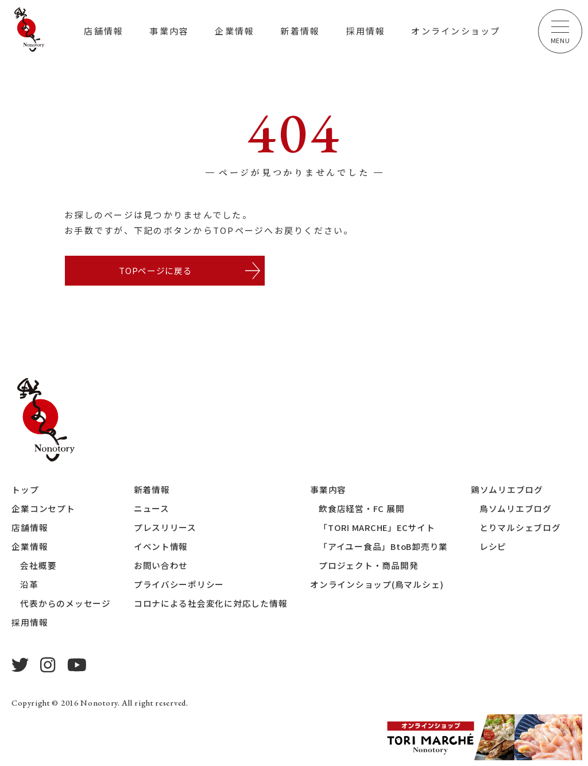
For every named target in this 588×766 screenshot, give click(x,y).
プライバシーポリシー (179, 585)
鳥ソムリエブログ (518, 509)
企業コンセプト (43, 509)
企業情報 (234, 31)
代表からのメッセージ (65, 604)
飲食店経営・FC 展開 (362, 509)
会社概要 (38, 566)
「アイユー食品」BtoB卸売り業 (384, 547)
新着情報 (300, 31)
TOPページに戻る (155, 271)
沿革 (29, 585)
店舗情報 (103, 31)
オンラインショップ (455, 31)
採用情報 (365, 31)
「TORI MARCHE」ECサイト (378, 528)
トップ (24, 490)
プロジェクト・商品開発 (369, 566)
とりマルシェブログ (522, 528)
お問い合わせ (161, 566)
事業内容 (169, 31)
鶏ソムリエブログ (509, 490)
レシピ (495, 547)
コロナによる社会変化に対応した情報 (211, 604)
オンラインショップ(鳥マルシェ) (377, 585)
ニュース (151, 509)
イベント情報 (161, 547)
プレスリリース (165, 528)
